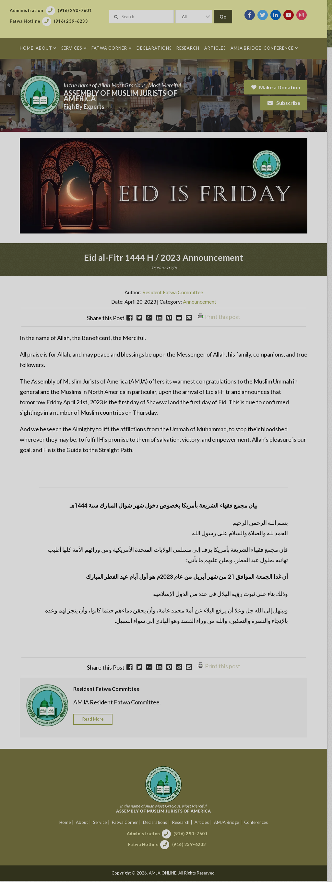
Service (102, 823)
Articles (204, 823)
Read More (92, 720)
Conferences (258, 823)
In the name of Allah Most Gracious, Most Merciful (122, 85)
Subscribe (288, 103)
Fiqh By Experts (84, 106)
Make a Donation (280, 87)
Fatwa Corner (127, 823)
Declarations (157, 823)
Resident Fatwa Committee (175, 294)
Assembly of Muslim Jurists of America (120, 95)
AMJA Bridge (228, 823)
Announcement (202, 303)
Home (67, 823)
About (84, 823)
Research (183, 823)
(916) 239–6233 (191, 845)
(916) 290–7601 (193, 835)
